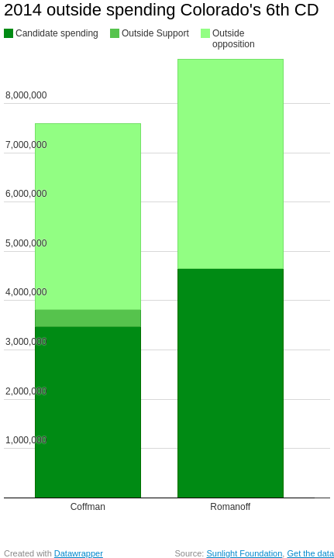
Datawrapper (78, 553)
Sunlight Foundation (244, 553)
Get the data (310, 553)
